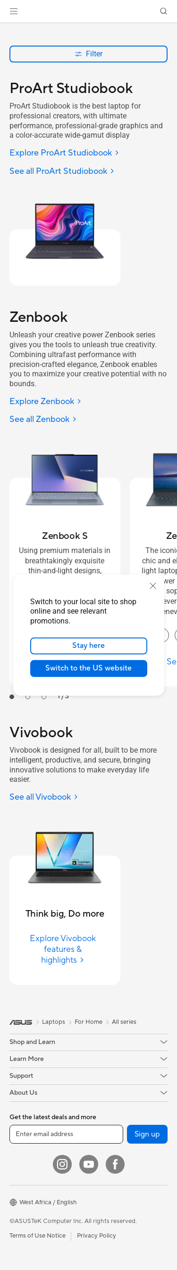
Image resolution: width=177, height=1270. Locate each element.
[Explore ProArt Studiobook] (64, 153)
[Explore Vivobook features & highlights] (65, 949)
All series (124, 1022)
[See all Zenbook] (43, 419)
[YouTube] (88, 1164)
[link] (88, 11)
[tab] (11, 696)
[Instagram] (62, 1164)
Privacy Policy (96, 1235)
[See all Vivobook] (43, 797)
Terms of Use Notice (37, 1235)
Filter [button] (88, 53)
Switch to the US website (88, 668)
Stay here (88, 645)
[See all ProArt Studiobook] (62, 171)
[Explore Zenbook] (45, 402)
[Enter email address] (66, 1134)
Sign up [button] (147, 1134)
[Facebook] (115, 1164)
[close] (153, 585)
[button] (13, 11)
